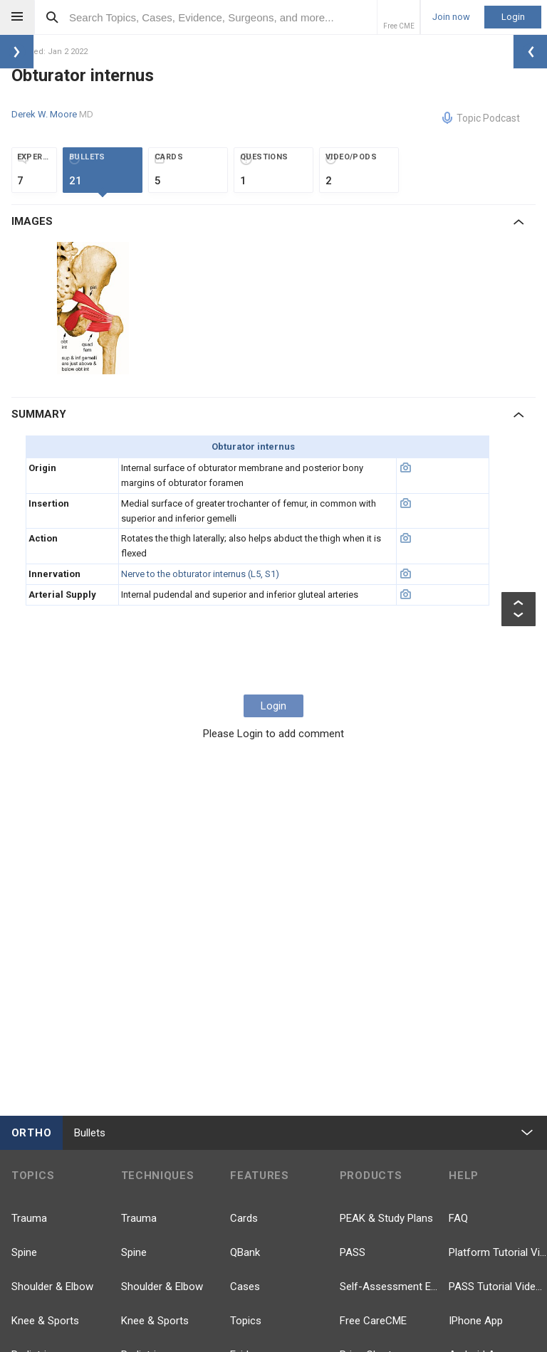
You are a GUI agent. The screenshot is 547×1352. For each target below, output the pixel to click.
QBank (245, 1252)
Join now (451, 17)
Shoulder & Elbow (52, 1286)
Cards (244, 1218)
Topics (245, 1320)
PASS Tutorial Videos (498, 1286)
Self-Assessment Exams (389, 1286)
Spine (24, 1252)
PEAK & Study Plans (386, 1218)
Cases (245, 1286)
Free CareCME (373, 1320)
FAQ (458, 1218)
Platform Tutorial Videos (498, 1252)
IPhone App (476, 1320)
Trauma (29, 1218)
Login (513, 16)
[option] (94, 308)
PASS (352, 1252)
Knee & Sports (45, 1320)
